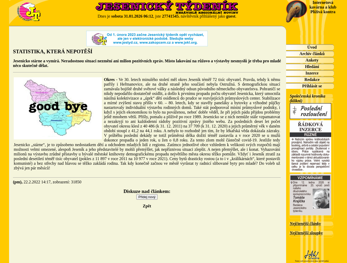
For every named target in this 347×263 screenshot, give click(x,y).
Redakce (312, 79)
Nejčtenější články (305, 223)
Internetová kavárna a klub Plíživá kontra (322, 7)
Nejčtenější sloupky (306, 233)
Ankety (312, 60)
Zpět (147, 206)
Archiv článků (311, 53)
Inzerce (312, 73)
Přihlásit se (312, 86)
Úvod (312, 47)
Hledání (312, 66)
